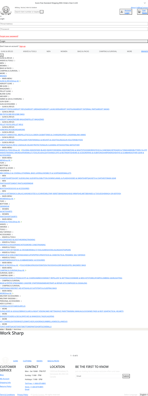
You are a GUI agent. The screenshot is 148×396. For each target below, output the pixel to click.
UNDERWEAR (28, 183)
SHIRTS (10, 178)
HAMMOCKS (39, 278)
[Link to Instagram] (105, 361)
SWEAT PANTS (17, 183)
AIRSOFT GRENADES (34, 109)
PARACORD (9, 288)
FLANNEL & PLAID (61, 178)
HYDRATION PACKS (44, 265)
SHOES (8, 188)
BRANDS (144, 51)
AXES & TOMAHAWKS (124, 150)
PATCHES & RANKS (29, 316)
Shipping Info (5, 382)
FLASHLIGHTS (43, 152)
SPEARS (24, 152)
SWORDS (90, 150)
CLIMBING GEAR (107, 278)
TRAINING (31, 239)
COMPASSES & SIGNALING (76, 283)
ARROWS (21, 129)
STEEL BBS (17, 135)
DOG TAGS (41, 316)
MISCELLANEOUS (61, 321)
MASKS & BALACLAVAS (19, 193)
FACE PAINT (62, 311)
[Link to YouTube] (94, 361)
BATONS (19, 255)
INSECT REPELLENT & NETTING (56, 278)
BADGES (3, 316)
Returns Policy (5, 386)
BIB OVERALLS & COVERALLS (11, 173)
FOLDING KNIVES (29, 150)
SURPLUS (21, 306)
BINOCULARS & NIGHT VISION (32, 311)
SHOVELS (51, 250)
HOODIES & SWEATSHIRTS (78, 178)
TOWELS (92, 278)
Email (27, 389)
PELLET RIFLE (18, 124)
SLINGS (61, 140)
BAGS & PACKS (83, 51)
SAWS (45, 250)
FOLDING (3, 239)
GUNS (15, 361)
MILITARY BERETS (52, 193)
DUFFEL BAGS (71, 265)
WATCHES (29, 321)
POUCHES (24, 265)
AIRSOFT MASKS (103, 109)
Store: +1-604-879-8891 (34, 387)
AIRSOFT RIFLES (20, 109)
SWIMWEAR (4, 206)
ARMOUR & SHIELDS (8, 255)
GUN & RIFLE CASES (15, 145)
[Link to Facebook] (100, 361)
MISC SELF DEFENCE (77, 255)
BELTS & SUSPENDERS (55, 173)
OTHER (77, 145)
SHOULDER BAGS (59, 265)
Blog (2, 375)
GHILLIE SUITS (31, 288)
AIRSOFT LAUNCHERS (50, 109)
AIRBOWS (4, 129)
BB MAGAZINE (22, 119)
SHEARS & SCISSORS (79, 152)
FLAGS (47, 316)
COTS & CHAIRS (28, 278)
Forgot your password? (9, 36)
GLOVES (43, 173)
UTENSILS (18, 278)
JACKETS (3, 211)
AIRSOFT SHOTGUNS (67, 109)
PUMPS (98, 278)
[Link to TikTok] (110, 361)
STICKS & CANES (100, 150)
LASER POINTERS (29, 140)
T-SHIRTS (3, 178)
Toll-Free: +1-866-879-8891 (35, 383)
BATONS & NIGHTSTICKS (77, 150)
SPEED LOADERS (67, 135)
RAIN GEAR (111, 178)
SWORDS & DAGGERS (8, 245)
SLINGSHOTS (60, 250)
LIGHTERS (14, 321)
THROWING (22, 239)
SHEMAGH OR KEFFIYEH (111, 193)
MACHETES (111, 150)
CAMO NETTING (51, 311)
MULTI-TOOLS (32, 152)
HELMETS (82, 193)
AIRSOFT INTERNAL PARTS (86, 109)
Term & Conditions (7, 394)
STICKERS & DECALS (14, 316)
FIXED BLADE (12, 239)
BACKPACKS (32, 265)
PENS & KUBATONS (94, 152)
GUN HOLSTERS (70, 140)
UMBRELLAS (49, 321)
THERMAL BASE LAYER (31, 173)
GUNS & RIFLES (7, 51)
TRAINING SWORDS (13, 152)
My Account (4, 379)
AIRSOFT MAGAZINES (8, 119)
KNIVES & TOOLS (30, 51)
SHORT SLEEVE (19, 178)
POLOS (38, 178)
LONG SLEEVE (29, 178)
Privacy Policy (22, 394)
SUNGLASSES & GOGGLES (10, 311)
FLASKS (36, 321)
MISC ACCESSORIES (37, 260)
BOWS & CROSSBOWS (23, 250)
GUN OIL (26, 145)
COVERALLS (4, 306)
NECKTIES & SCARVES (36, 193)
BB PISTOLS (4, 114)
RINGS (41, 321)
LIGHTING (118, 278)
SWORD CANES (32, 245)
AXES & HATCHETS (7, 250)
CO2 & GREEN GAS (35, 135)
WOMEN (64, 51)
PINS (52, 316)
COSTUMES (13, 306)
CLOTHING (27, 361)
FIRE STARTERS (34, 283)
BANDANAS (63, 193)
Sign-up (22, 46)
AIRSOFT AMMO (6, 135)
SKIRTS (14, 216)
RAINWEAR (44, 283)
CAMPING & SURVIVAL (108, 51)
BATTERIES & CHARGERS (51, 135)
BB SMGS (21, 114)
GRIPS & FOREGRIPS (8, 140)
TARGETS (3, 145)
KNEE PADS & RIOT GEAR (98, 311)
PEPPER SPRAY (38, 255)
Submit (126, 376)
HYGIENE (3, 278)
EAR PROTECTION (37, 145)
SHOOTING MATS (67, 145)
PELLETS (24, 135)
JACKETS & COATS (95, 178)
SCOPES (19, 140)
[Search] (27, 11)
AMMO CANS (23, 283)
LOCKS (85, 311)
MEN (49, 51)
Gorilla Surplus (38, 394)
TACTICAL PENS (63, 255)
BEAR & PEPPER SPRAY (9, 283)
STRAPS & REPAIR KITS (57, 283)
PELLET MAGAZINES (36, 119)
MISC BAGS (81, 265)
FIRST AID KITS (19, 288)
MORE (129, 51)
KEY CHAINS (5, 321)
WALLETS (67, 173)
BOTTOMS (27, 326)
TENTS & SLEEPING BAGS (47, 288)
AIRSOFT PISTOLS (7, 109)
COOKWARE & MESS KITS (79, 278)
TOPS (2, 326)
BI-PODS (79, 140)
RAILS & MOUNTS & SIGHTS (47, 140)
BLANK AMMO (80, 135)
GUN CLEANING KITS (52, 145)
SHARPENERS (107, 152)
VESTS (104, 178)
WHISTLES (21, 321)
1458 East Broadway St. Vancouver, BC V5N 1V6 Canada (59, 374)
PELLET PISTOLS (6, 124)
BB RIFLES (13, 114)
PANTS (2, 183)
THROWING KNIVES (60, 150)
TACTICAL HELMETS (115, 311)
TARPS (2, 288)
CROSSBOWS (13, 129)
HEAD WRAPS (73, 193)
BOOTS (3, 188)
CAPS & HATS (5, 193)
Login (74, 41)
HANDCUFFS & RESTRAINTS (60, 152)
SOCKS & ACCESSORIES (20, 188)
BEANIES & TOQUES (94, 193)
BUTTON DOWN (47, 178)
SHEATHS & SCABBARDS (122, 152)
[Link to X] (115, 361)
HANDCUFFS (28, 255)
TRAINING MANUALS (75, 311)
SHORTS (8, 183)
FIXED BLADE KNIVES (44, 150)
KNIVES (39, 361)
